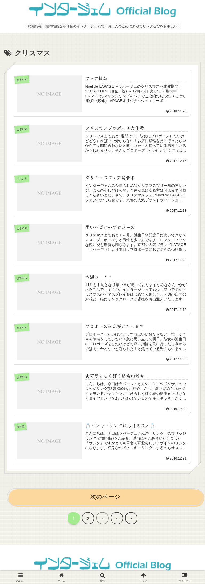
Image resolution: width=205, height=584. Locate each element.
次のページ (105, 496)
